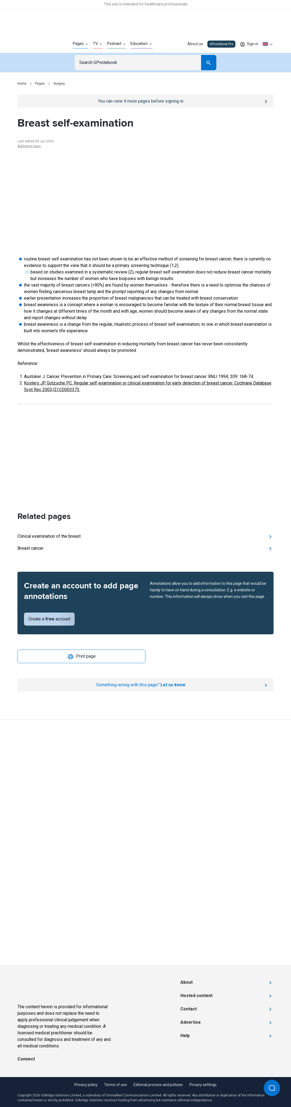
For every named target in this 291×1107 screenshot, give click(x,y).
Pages (40, 83)
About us (195, 44)
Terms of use (115, 1085)
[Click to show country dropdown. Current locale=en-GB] (268, 44)
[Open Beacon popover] (272, 1088)
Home (21, 83)
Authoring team (29, 146)
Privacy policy (86, 1085)
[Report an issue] (145, 684)
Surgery (59, 83)
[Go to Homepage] (36, 44)
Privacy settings (203, 1085)
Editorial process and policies (158, 1085)
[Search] (208, 62)
